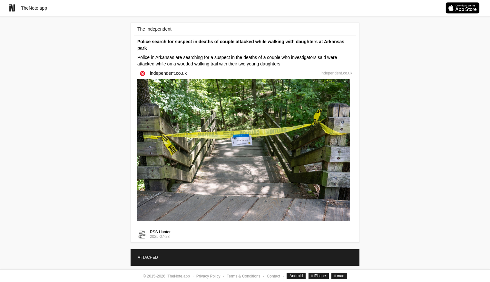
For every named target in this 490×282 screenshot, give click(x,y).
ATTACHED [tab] (148, 257)
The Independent (154, 29)
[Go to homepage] (12, 8)
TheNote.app (34, 8)
